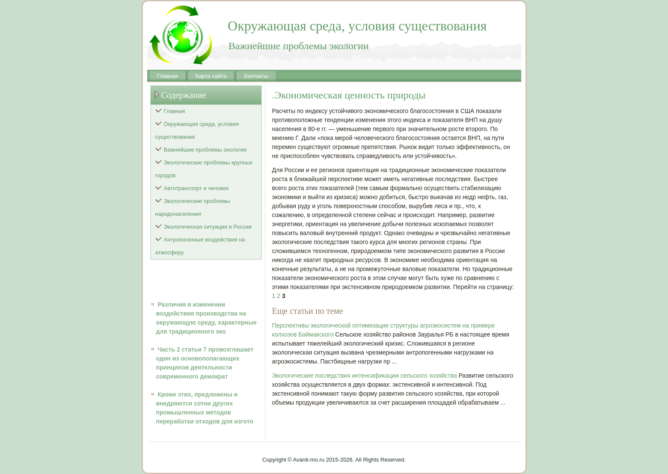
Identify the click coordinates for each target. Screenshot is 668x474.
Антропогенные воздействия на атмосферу (200, 246)
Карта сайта (211, 76)
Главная (167, 76)
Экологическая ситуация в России (208, 227)
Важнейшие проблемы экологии (205, 149)
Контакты (256, 76)
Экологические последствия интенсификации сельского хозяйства (364, 375)
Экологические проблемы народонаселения (192, 207)
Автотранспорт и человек (196, 188)
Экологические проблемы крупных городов (204, 169)
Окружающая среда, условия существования (197, 130)
